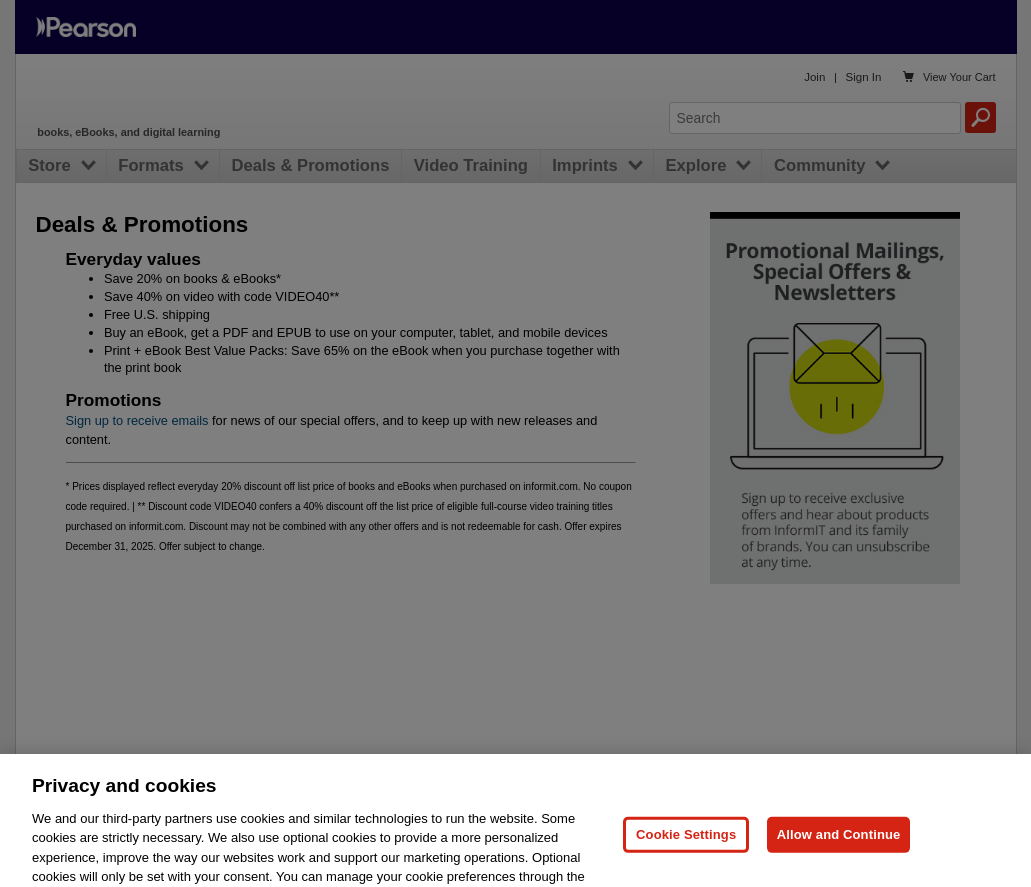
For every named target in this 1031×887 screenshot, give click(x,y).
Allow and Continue (839, 847)
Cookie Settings (686, 847)
